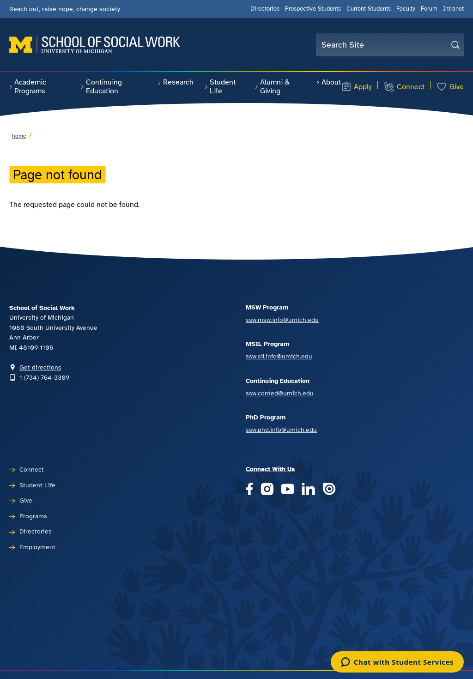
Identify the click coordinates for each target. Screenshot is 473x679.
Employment (37, 547)
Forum (429, 8)
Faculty (405, 8)
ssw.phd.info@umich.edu (281, 429)
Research (176, 82)
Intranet (453, 8)
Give (450, 86)
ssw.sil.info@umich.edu (279, 356)
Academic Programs (27, 87)
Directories (264, 8)
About (328, 82)
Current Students (368, 8)
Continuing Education (101, 87)
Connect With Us (270, 469)
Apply (356, 86)
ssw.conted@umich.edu (280, 393)
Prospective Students (313, 8)
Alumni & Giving (272, 87)
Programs (33, 516)
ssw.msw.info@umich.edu (282, 319)
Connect (403, 86)
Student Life (220, 87)
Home (19, 136)
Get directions (40, 367)
